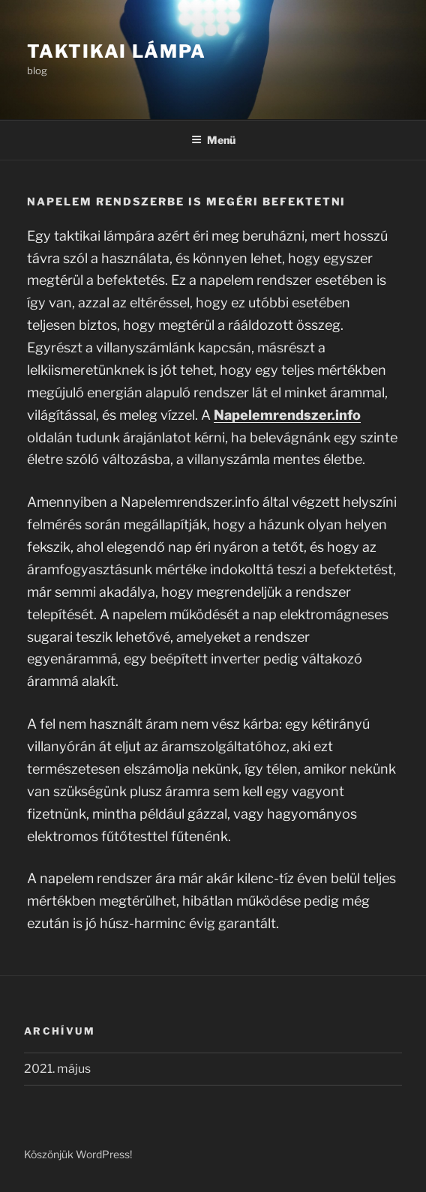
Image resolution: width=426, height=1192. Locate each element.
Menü (213, 139)
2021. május (57, 1069)
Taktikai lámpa (116, 51)
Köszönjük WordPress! (78, 1154)
